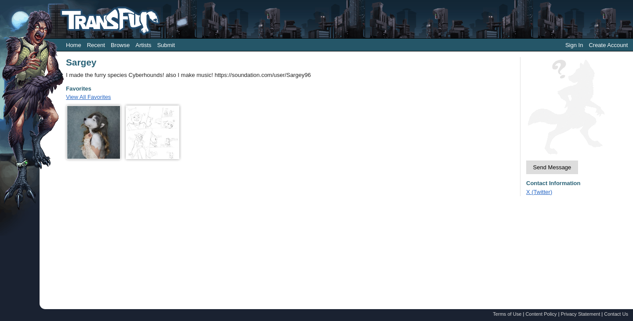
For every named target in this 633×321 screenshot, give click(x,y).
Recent (96, 45)
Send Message (552, 167)
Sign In (574, 45)
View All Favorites (88, 97)
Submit (166, 45)
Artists (143, 45)
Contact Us (616, 314)
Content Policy (541, 314)
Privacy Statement (580, 314)
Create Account (608, 45)
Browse (120, 45)
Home (73, 45)
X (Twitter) (539, 192)
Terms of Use (507, 314)
